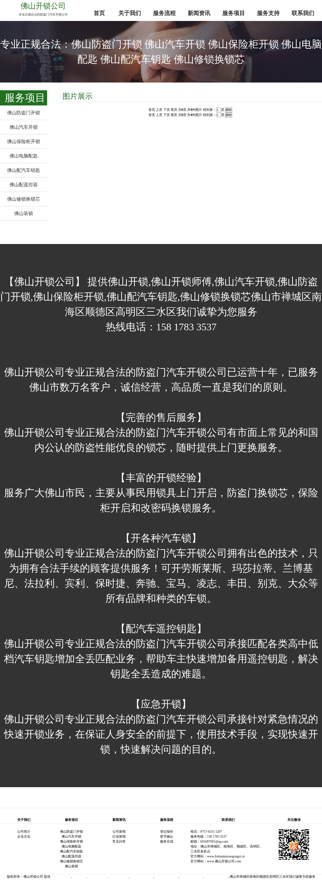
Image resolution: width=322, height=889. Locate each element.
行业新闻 (119, 836)
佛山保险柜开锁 (71, 841)
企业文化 (23, 836)
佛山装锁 (71, 866)
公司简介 (23, 831)
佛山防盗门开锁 (71, 831)
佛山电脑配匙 (71, 846)
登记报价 (166, 831)
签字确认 (166, 836)
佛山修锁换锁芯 (71, 861)
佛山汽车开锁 (71, 836)
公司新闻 (119, 831)
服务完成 (166, 841)
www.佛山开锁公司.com (224, 861)
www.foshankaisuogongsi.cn (226, 856)
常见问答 (119, 841)
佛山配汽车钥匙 (71, 851)
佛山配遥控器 (71, 856)
